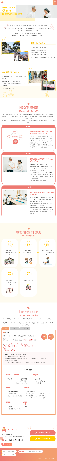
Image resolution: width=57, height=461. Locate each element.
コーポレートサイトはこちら (34, 451)
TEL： (13, 440)
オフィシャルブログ (9, 454)
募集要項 (11, 362)
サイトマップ (15, 457)
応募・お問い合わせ (44, 439)
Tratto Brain (53, 458)
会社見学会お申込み (44, 432)
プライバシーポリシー (6, 457)
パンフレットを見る (9, 451)
